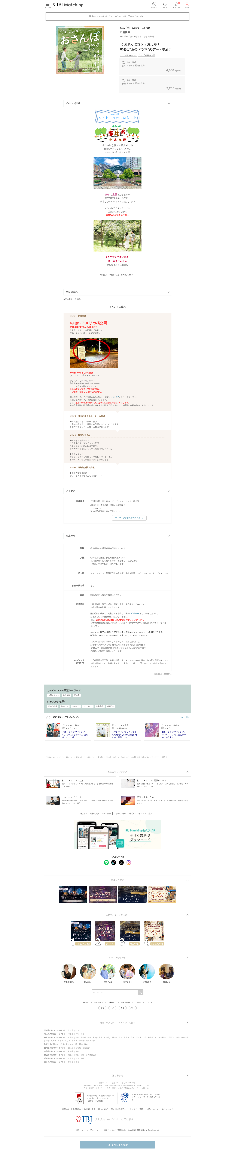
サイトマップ (167, 1109)
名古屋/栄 (86, 1048)
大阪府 (70, 1055)
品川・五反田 (136, 1037)
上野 (145, 1037)
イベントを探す (117, 1145)
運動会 (85, 1002)
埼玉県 (70, 1034)
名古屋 (78, 1048)
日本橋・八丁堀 (64, 1041)
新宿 (77, 1037)
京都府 (70, 1051)
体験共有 (99, 706)
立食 (122, 1008)
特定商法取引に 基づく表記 (96, 1109)
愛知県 (70, 1048)
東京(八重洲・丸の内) (101, 1037)
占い (132, 1008)
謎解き (112, 1002)
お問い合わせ (152, 1109)
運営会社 (66, 1109)
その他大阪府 (91, 1055)
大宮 (77, 1034)
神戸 (77, 1058)
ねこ (112, 1008)
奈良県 (70, 1062)
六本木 (126, 1037)
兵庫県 (70, 1058)
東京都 (70, 1037)
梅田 (77, 1055)
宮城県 (70, 1030)
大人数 (150, 1002)
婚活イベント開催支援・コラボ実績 (95, 813)
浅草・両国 (90, 1041)
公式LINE (115, 397)
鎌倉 (86, 1044)
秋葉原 (150, 1037)
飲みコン (64, 706)
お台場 (46, 1041)
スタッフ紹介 (120, 813)
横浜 (81, 1044)
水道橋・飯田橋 (78, 1041)
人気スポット (53, 695)
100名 (138, 1002)
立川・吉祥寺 (160, 1037)
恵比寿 (76, 695)
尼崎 (82, 1058)
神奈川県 (73, 1044)
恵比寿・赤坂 (117, 1037)
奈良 (77, 1062)
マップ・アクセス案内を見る (129, 517)
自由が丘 (184, 1037)
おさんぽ (66, 695)
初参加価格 (52, 706)
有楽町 (83, 1037)
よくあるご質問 (136, 1109)
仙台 (77, 1030)
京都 (77, 1051)
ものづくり (87, 706)
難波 (82, 1055)
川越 (82, 1034)
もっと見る (185, 717)
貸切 (102, 1008)
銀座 (89, 1037)
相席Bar (110, 706)
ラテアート (98, 1002)
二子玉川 (170, 1037)
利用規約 (77, 1109)
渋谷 (178, 1037)
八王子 (53, 1041)
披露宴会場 (125, 1002)
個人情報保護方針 (118, 1109)
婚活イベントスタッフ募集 (140, 813)
